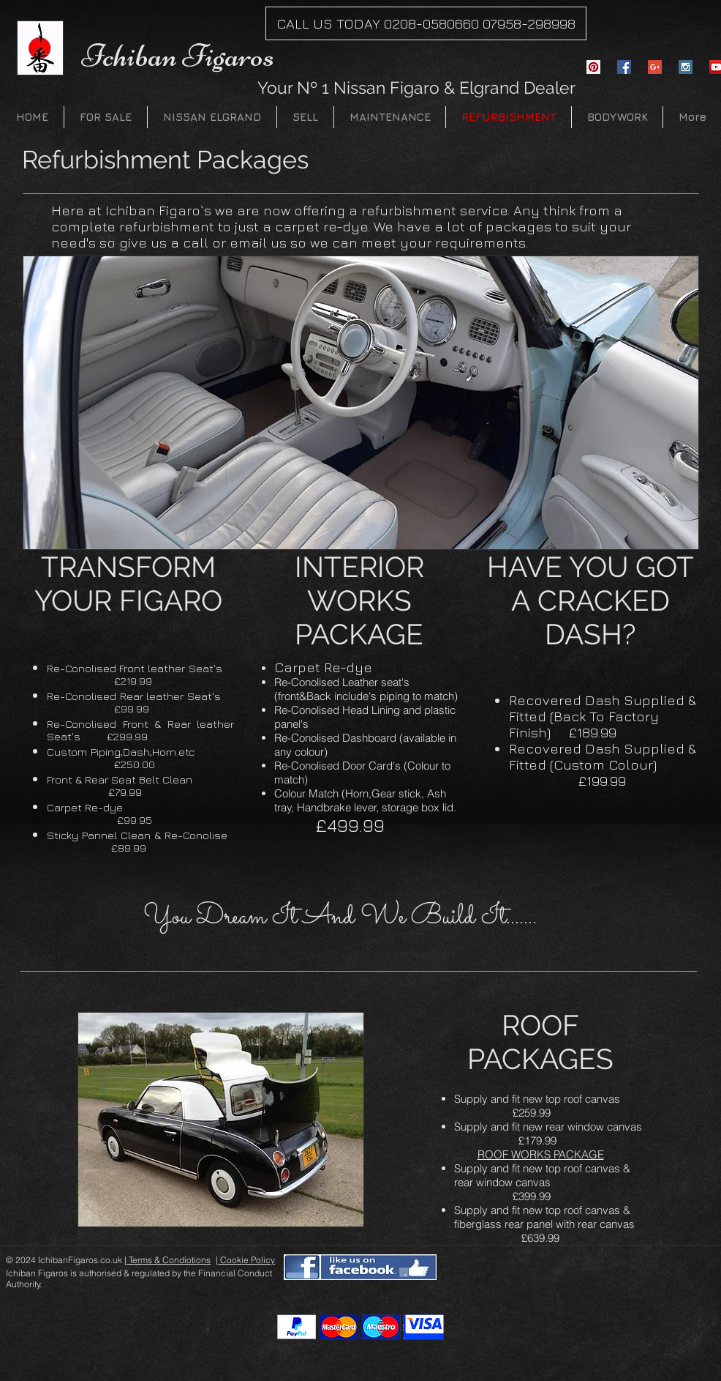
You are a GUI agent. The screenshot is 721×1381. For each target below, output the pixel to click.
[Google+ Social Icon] (655, 67)
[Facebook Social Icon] (624, 67)
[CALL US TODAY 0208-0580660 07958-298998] (425, 23)
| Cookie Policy (245, 1259)
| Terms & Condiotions (167, 1259)
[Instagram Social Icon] (685, 67)
